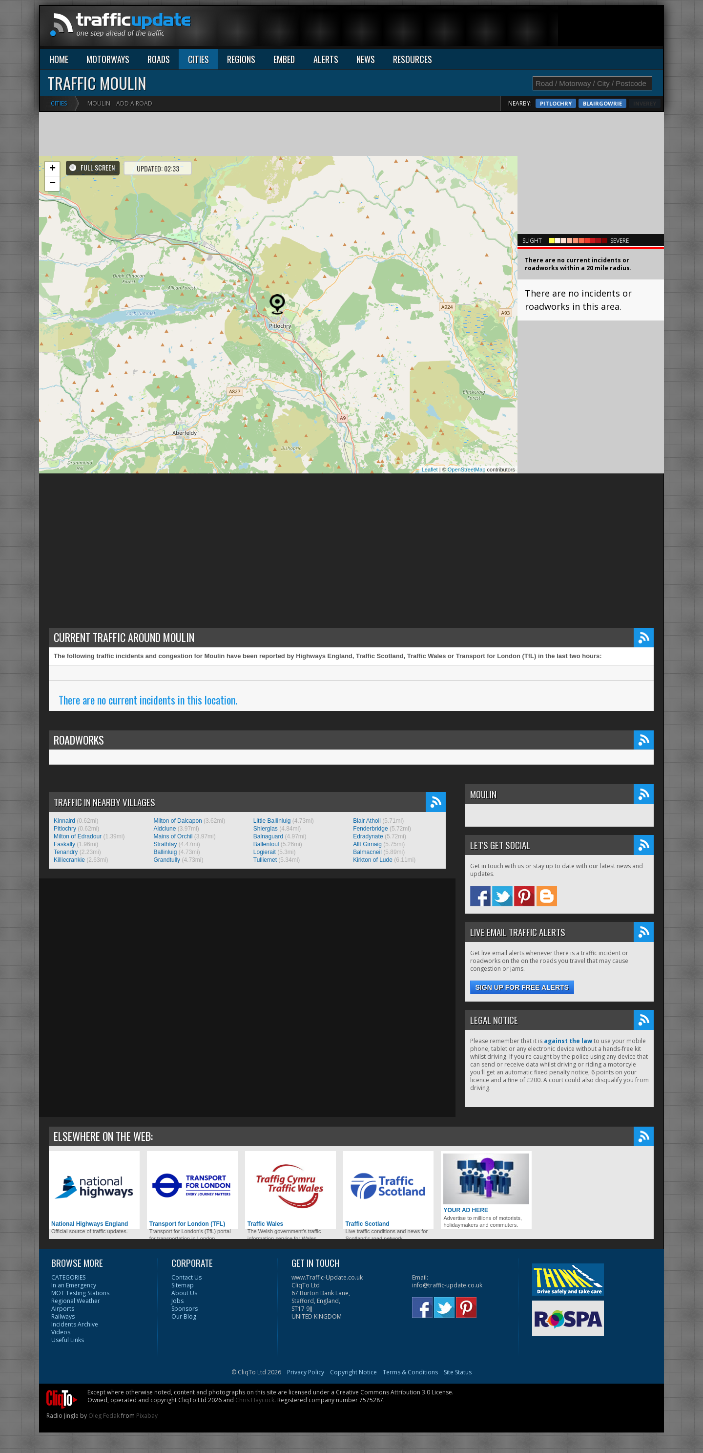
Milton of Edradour (78, 836)
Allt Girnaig (367, 844)
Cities (59, 103)
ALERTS (325, 59)
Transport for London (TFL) (192, 1190)
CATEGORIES (68, 1277)
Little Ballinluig (272, 820)
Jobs (177, 1301)
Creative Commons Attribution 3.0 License (394, 1392)
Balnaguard (268, 836)
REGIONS (241, 59)
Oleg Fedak (104, 1415)
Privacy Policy (305, 1372)
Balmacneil (367, 852)
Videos (60, 1332)
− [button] (52, 183)
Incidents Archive (74, 1324)
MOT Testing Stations (80, 1293)
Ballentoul (266, 844)
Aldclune (164, 828)
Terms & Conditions (410, 1372)
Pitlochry (590, 103)
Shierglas (265, 828)
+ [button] (52, 169)
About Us (184, 1293)
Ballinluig (165, 852)
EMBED (284, 59)
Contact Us (186, 1277)
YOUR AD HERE (486, 1184)
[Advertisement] (485, 28)
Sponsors (184, 1308)
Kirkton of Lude (373, 859)
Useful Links (67, 1340)
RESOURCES (412, 59)
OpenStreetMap (467, 469)
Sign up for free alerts (522, 987)
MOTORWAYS (107, 59)
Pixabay (147, 1415)
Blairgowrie (636, 103)
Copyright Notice (353, 1372)
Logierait (264, 852)
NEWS (365, 59)
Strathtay (165, 844)
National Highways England (94, 1190)
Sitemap (182, 1285)
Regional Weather (75, 1301)
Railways (63, 1316)
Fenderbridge (370, 828)
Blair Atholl (367, 820)
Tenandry (66, 852)
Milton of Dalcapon (177, 820)
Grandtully (166, 859)
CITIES (198, 59)
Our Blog (183, 1316)
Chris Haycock (254, 1400)
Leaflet (430, 469)
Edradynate (368, 836)
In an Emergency (73, 1285)
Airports (62, 1308)
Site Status (458, 1372)
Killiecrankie (69, 859)
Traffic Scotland (389, 1190)
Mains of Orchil (172, 836)
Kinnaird (64, 820)
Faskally (64, 844)
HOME (58, 59)
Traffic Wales (290, 1190)
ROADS (158, 59)
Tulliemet (265, 859)
